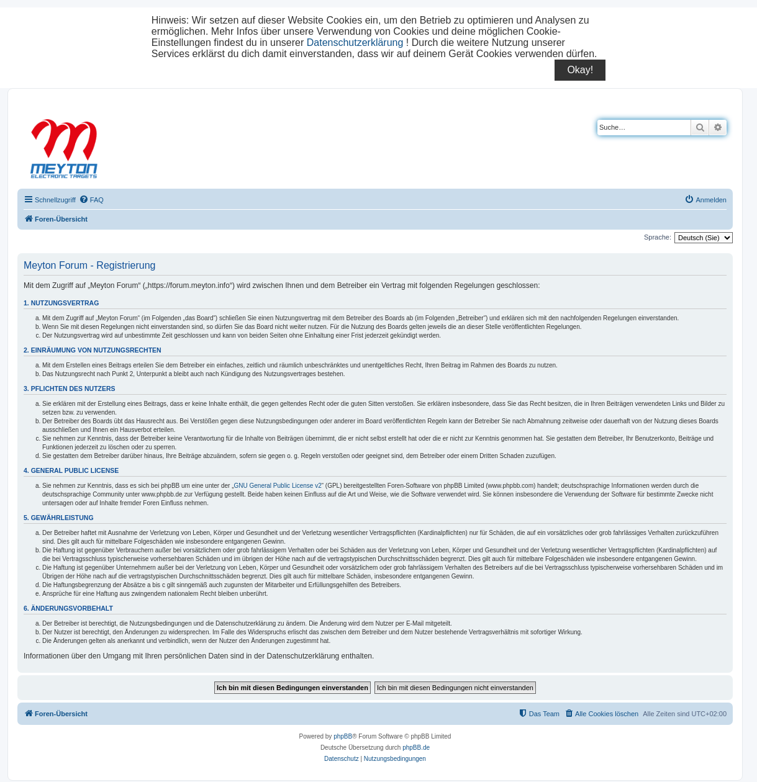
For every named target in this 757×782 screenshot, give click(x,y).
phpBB (342, 736)
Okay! (580, 70)
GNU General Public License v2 (278, 485)
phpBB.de (416, 747)
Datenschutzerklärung (355, 42)
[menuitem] (91, 199)
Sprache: (657, 237)
